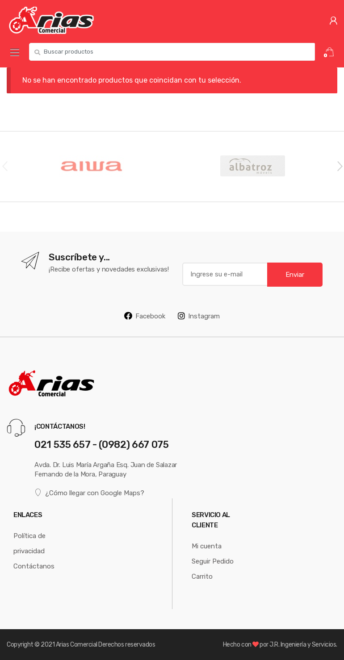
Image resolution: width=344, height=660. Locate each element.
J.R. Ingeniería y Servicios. (303, 644)
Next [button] (339, 165)
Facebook (144, 316)
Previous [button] (4, 165)
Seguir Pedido (213, 561)
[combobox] (172, 52)
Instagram (199, 316)
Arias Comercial (76, 644)
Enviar (294, 274)
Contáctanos (34, 566)
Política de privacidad (29, 543)
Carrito (202, 576)
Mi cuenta (207, 546)
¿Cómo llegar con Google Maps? (89, 492)
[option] (91, 166)
